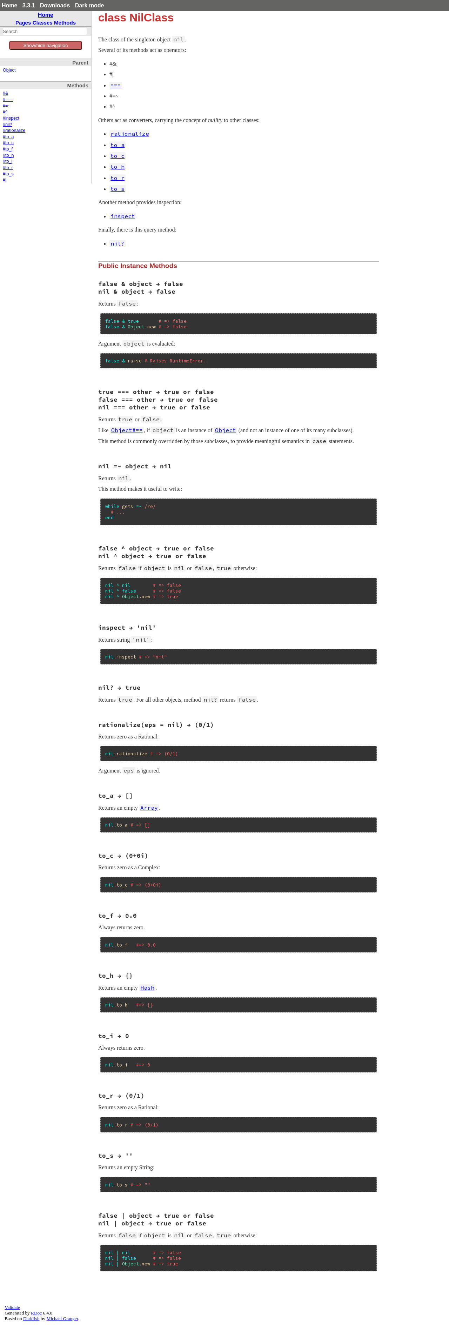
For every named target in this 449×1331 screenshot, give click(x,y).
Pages (23, 23)
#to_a (8, 136)
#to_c (8, 142)
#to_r (8, 167)
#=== (8, 99)
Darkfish (31, 1318)
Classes (43, 23)
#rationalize (14, 130)
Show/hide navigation (46, 45)
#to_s (8, 174)
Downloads (55, 5)
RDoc (36, 1313)
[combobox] (45, 31)
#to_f (8, 149)
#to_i (7, 161)
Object (9, 70)
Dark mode (89, 5)
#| (4, 180)
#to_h (8, 155)
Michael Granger (62, 1318)
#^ (5, 111)
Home (9, 5)
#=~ (7, 105)
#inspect (11, 118)
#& (5, 93)
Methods (65, 23)
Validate (12, 1307)
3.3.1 (28, 5)
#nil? (7, 124)
